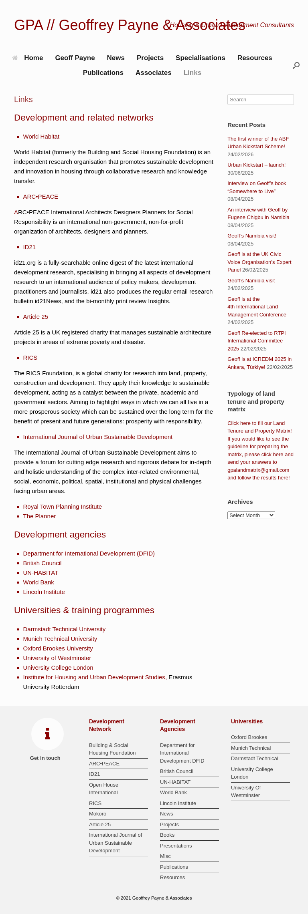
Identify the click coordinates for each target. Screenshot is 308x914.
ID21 (29, 247)
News (116, 58)
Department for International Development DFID (182, 753)
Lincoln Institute (44, 591)
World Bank (38, 582)
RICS (30, 357)
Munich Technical (251, 748)
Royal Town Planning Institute (62, 506)
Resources (254, 58)
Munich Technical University (60, 638)
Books (167, 835)
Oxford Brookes (249, 737)
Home (27, 58)
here (245, 423)
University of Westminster (57, 657)
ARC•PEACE (41, 196)
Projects (150, 58)
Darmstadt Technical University (64, 629)
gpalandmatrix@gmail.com (258, 470)
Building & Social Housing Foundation (112, 749)
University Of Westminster (246, 792)
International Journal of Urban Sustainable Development (98, 436)
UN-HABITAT (41, 572)
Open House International (103, 789)
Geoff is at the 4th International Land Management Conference (256, 307)
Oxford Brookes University (58, 648)
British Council (42, 563)
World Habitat (41, 136)
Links (192, 73)
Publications (103, 73)
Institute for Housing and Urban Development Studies (94, 677)
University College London (58, 667)
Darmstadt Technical (254, 758)
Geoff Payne (75, 58)
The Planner (39, 516)
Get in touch (47, 758)
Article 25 (36, 316)
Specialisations (200, 58)
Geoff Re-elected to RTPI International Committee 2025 (256, 341)
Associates (154, 73)
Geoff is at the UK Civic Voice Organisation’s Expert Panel (259, 262)
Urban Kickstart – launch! (256, 165)
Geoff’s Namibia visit (251, 281)
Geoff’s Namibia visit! (251, 236)
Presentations (176, 846)
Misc (165, 856)
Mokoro (97, 814)
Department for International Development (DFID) (89, 553)
